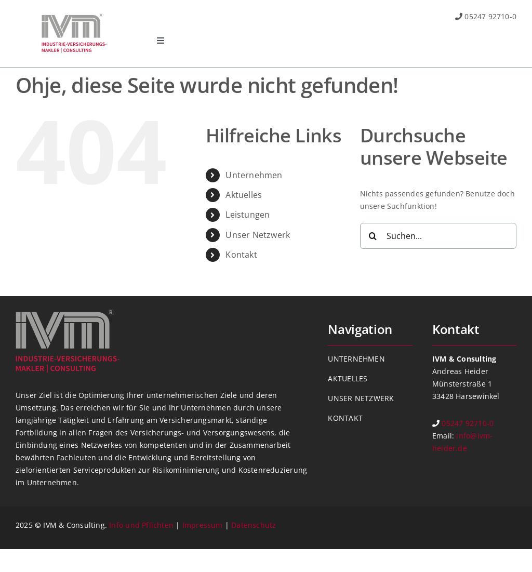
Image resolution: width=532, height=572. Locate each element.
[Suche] (373, 236)
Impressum (202, 525)
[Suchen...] (438, 236)
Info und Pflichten (141, 525)
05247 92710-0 (490, 16)
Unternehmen (253, 175)
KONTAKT (345, 418)
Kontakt (241, 254)
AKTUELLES (347, 378)
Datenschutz (253, 525)
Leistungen (247, 214)
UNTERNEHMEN (356, 359)
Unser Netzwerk (257, 235)
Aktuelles (243, 195)
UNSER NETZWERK (361, 398)
